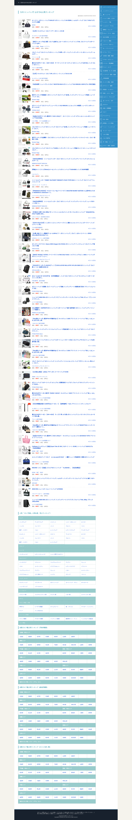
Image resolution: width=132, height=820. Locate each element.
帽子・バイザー (23, 530)
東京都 (64, 645)
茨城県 (21, 645)
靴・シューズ (105, 15)
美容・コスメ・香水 (106, 93)
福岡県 (21, 678)
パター (21, 566)
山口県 (56, 669)
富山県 (30, 653)
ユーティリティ (39, 566)
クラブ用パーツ (39, 574)
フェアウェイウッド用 (40, 594)
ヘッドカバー (22, 590)
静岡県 (90, 653)
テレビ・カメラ (105, 67)
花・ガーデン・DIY (106, 101)
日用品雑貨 (104, 78)
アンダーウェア (39, 522)
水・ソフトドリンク (106, 48)
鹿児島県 (73, 678)
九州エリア (22, 673)
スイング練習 (22, 618)
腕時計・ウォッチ (106, 30)
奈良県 (56, 661)
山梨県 (81, 645)
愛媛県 (81, 669)
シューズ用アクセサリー (56, 554)
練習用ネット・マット (71, 618)
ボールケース (84, 582)
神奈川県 (73, 645)
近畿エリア (22, 657)
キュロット (22, 534)
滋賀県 (21, 661)
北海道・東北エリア (25, 632)
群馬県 (38, 645)
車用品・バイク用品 (106, 123)
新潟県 (21, 653)
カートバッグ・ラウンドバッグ (73, 582)
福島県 (73, 636)
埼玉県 (47, 645)
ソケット (83, 574)
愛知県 (73, 653)
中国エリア (22, 665)
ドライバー (38, 562)
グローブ (21, 546)
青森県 (30, 636)
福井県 (47, 653)
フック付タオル (39, 610)
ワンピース (69, 534)
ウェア (21, 518)
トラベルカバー (39, 586)
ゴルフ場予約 (105, 138)
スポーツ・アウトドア (107, 97)
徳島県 (64, 669)
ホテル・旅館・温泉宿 (107, 146)
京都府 (30, 661)
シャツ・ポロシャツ (71, 522)
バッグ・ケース (23, 578)
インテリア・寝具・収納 (108, 75)
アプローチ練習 (39, 618)
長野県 (90, 645)
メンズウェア (22, 522)
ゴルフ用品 (104, 134)
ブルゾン (68, 526)
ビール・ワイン (105, 52)
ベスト (83, 526)
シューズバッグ (23, 586)
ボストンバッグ (54, 582)
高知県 (90, 669)
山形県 (64, 636)
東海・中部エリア (67, 649)
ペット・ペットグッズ (107, 127)
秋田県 (56, 636)
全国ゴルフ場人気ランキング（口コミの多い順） (35, 747)
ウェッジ (83, 562)
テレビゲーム (105, 116)
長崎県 (38, 678)
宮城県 (47, 636)
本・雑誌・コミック (106, 142)
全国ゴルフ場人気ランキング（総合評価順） (34, 687)
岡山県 (38, 669)
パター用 (68, 594)
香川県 (73, 669)
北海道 (21, 636)
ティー (21, 610)
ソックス (21, 526)
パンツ (52, 526)
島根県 (30, 669)
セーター (83, 522)
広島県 (47, 669)
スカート (52, 534)
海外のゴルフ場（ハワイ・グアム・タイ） (31, 682)
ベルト (36, 530)
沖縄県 (81, 678)
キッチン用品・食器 (106, 82)
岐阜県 (64, 653)
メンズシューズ (23, 554)
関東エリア (22, 640)
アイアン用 (53, 594)
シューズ (21, 550)
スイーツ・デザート (106, 45)
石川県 (38, 653)
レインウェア (53, 530)
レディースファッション (108, 7)
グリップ (68, 574)
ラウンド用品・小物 (24, 602)
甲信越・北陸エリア (25, 649)
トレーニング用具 (24, 614)
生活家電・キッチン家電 (108, 71)
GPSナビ (21, 606)
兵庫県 (47, 661)
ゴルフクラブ (22, 558)
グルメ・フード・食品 (107, 33)
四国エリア (65, 665)
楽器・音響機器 (105, 108)
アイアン (68, 562)
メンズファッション (106, 11)
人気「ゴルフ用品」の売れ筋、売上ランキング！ (35, 513)
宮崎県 (64, 678)
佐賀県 (30, 678)
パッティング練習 (55, 618)
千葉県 (56, 645)
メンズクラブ (22, 562)
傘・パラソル (69, 606)
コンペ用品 (22, 622)
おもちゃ (104, 104)
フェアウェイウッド (55, 562)
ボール (21, 598)
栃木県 (30, 645)
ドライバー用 (22, 594)
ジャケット (53, 522)
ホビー (103, 112)
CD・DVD (104, 119)
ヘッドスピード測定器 (87, 618)
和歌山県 (65, 661)
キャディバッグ (23, 582)
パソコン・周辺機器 (106, 63)
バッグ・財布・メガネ (107, 18)
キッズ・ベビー (105, 131)
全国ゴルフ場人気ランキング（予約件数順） (34, 627)
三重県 (81, 653)
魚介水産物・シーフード (108, 37)
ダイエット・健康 (106, 86)
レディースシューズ (40, 554)
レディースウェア (70, 530)
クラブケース (38, 582)
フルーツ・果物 (105, 41)
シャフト (52, 574)
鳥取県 (21, 669)
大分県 (56, 678)
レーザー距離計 (39, 606)
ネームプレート (54, 606)
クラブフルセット (55, 566)
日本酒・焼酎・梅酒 (106, 56)
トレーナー (38, 526)
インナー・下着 (105, 22)
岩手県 (38, 636)
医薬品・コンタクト (106, 89)
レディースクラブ (70, 566)
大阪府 (38, 661)
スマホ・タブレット (106, 60)
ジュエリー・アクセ (106, 26)
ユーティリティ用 (85, 594)
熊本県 (47, 678)
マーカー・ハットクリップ (88, 606)
